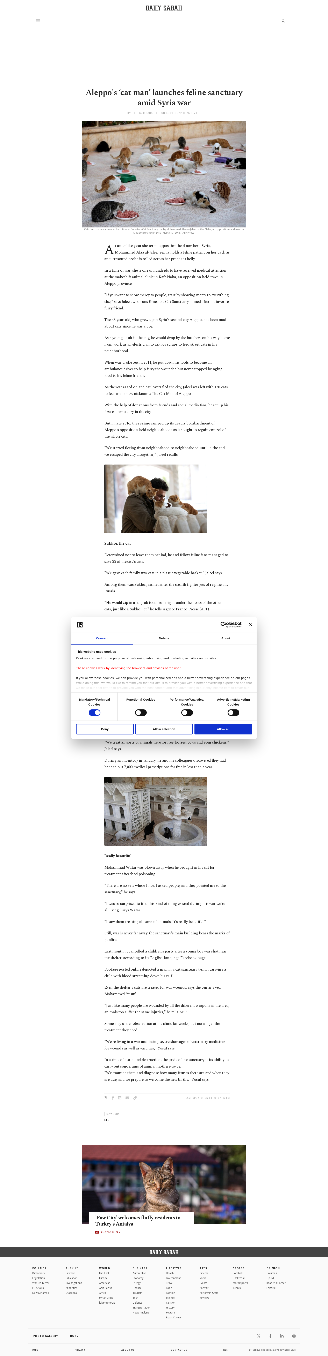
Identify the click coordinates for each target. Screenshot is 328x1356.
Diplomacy (38, 1273)
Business (140, 1268)
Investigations (74, 1283)
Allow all (223, 729)
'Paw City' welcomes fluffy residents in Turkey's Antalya (137, 1221)
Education (71, 1278)
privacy (80, 1349)
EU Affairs (38, 1288)
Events (203, 1283)
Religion (170, 1302)
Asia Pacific (105, 1288)
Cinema (204, 1273)
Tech (135, 1298)
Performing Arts (209, 1293)
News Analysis (40, 1293)
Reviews (204, 1298)
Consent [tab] (102, 638)
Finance (137, 1288)
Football (238, 1273)
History (170, 1307)
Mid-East (104, 1273)
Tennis (237, 1288)
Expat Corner (173, 1317)
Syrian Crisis (106, 1298)
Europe (103, 1278)
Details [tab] (164, 638)
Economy (138, 1278)
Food (169, 1288)
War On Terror (40, 1283)
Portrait (204, 1288)
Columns (271, 1273)
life (106, 1119)
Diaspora (71, 1293)
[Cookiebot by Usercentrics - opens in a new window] (224, 625)
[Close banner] (250, 624)
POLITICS (39, 1268)
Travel (169, 1283)
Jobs (35, 1349)
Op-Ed (270, 1278)
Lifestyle (173, 1268)
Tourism (137, 1293)
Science (170, 1298)
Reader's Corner (276, 1283)
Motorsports (240, 1283)
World (104, 1268)
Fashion (170, 1293)
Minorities (71, 1288)
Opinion (273, 1268)
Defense (137, 1302)
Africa (102, 1293)
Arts (203, 1268)
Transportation (141, 1307)
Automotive (139, 1273)
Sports (239, 1268)
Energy (137, 1283)
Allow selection (164, 729)
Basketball (239, 1278)
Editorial (271, 1288)
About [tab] (225, 638)
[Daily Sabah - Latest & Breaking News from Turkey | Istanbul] (164, 7)
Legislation (38, 1278)
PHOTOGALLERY (110, 1232)
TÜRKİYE (72, 1268)
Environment (173, 1278)
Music (203, 1278)
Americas (104, 1283)
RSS (225, 1349)
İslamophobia (107, 1302)
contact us (179, 1349)
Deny (105, 729)
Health (170, 1273)
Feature (170, 1312)
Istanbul (70, 1273)
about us (127, 1349)
